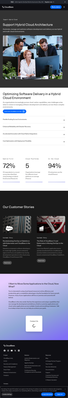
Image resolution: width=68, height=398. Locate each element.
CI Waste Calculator (51, 380)
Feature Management (10, 367)
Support (48, 372)
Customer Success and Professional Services (52, 376)
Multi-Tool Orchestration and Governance (32, 366)
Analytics (6, 375)
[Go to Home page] (7, 7)
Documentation (50, 369)
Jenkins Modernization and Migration (32, 359)
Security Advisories (51, 367)
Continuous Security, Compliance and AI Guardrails (33, 371)
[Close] (65, 389)
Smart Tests (7, 369)
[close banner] (65, 2)
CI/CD (5, 361)
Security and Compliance (10, 364)
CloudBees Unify (8, 358)
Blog (47, 358)
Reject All (59, 394)
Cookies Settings (7, 394)
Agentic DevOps (29, 363)
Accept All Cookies (47, 394)
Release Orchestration (10, 372)
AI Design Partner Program (53, 361)
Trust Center (49, 364)
